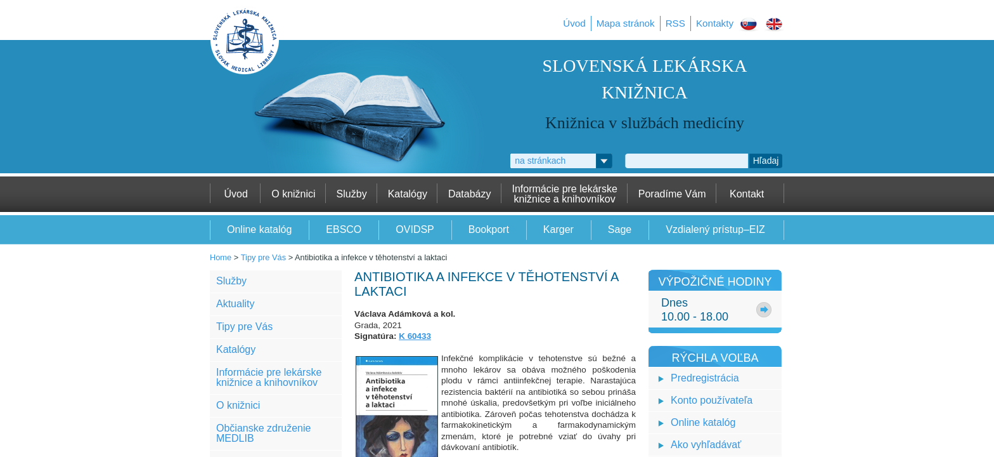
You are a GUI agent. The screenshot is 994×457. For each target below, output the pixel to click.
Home (220, 257)
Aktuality (235, 303)
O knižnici (238, 405)
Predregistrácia (705, 378)
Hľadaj (766, 161)
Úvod (574, 23)
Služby (231, 280)
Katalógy (235, 349)
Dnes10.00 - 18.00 (694, 309)
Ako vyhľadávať (706, 444)
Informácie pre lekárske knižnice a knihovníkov (268, 377)
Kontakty (714, 23)
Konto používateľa (711, 400)
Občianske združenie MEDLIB (263, 433)
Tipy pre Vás (263, 257)
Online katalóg (703, 422)
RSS (675, 23)
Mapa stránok (626, 23)
